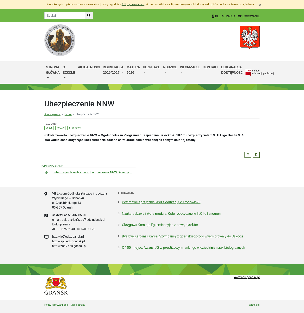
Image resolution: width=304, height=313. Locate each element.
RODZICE (170, 67)
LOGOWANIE (249, 16)
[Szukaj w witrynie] (89, 15)
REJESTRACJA (224, 16)
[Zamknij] (260, 5)
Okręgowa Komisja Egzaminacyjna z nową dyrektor (160, 225)
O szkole (69, 70)
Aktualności (89, 67)
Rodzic (61, 127)
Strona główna (52, 114)
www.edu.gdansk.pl (247, 277)
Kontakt (210, 67)
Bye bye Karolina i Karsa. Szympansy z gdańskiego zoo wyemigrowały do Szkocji (182, 236)
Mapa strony (78, 304)
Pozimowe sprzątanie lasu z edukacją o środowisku (161, 202)
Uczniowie (151, 67)
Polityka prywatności (56, 304)
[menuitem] (52, 72)
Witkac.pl (254, 304)
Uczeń (68, 114)
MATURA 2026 (133, 70)
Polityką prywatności (133, 4)
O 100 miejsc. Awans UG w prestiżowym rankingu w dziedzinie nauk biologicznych (183, 248)
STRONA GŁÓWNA (53, 70)
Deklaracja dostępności (232, 70)
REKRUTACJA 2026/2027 (113, 70)
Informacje (190, 67)
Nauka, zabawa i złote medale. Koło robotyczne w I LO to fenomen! (171, 214)
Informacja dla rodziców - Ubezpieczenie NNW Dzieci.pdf (93, 172)
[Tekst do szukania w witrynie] (64, 15)
